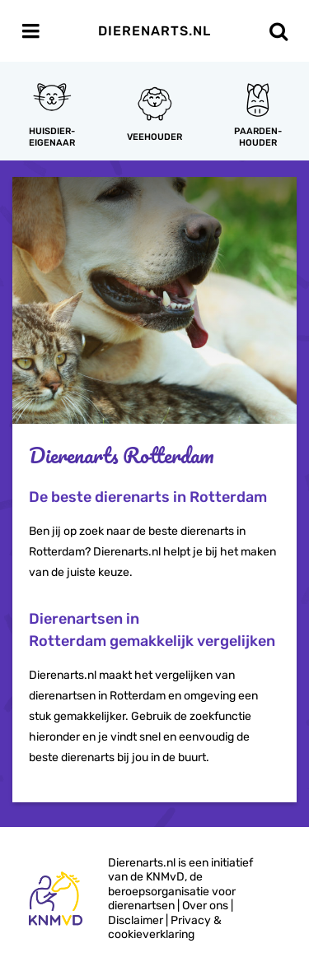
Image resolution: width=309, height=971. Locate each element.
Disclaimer (135, 920)
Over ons (205, 906)
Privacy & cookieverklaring (165, 927)
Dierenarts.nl (154, 31)
